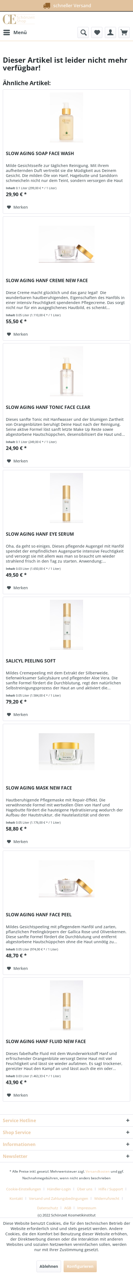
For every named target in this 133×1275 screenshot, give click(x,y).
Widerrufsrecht (106, 1198)
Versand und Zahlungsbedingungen (58, 1198)
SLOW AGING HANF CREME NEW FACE (47, 281)
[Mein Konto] (110, 32)
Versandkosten (98, 1171)
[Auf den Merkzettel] (17, 207)
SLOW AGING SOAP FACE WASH (40, 153)
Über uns (84, 1189)
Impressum (86, 1207)
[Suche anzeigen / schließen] (83, 32)
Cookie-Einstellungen (23, 1189)
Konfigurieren (80, 1266)
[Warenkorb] (124, 32)
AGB (67, 1207)
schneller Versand (65, 4)
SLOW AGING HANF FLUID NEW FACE (46, 1041)
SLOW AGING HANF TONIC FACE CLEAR (48, 407)
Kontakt (16, 1198)
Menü (15, 32)
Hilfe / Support (110, 1189)
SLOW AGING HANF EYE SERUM (40, 534)
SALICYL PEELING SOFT (30, 661)
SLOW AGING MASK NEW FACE (39, 788)
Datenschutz (47, 1207)
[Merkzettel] (96, 32)
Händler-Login (59, 1189)
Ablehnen (49, 1266)
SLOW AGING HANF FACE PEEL (39, 915)
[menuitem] (15, 32)
